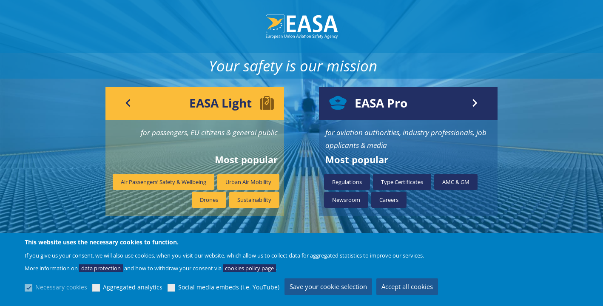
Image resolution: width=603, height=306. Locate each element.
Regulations (347, 182)
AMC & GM (455, 182)
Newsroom (346, 200)
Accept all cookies (407, 286)
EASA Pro (381, 103)
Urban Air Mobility (248, 182)
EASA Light (220, 103)
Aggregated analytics (132, 287)
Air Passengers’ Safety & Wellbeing (163, 182)
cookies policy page (249, 268)
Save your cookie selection (328, 286)
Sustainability (254, 200)
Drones (209, 200)
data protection (101, 268)
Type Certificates (402, 182)
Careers (388, 200)
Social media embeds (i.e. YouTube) (228, 287)
